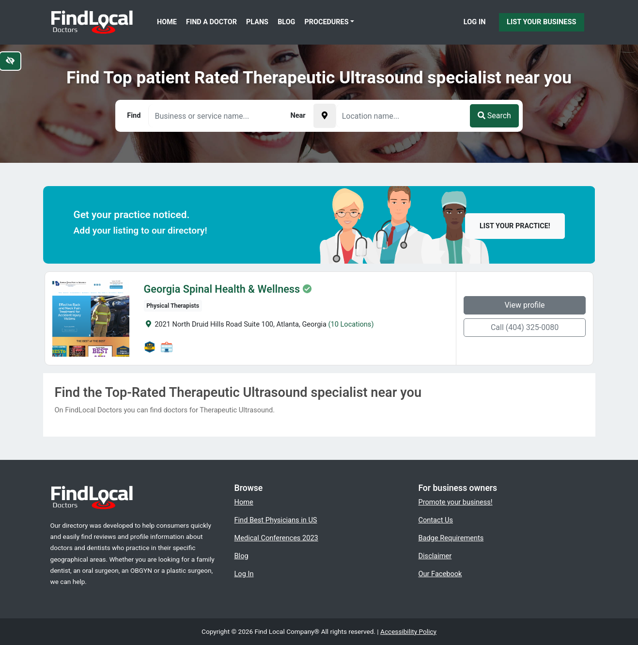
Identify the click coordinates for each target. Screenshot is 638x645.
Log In (475, 21)
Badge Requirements (451, 538)
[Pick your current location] (324, 116)
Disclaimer (435, 555)
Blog (286, 22)
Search (494, 115)
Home (167, 22)
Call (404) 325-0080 (526, 327)
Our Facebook (440, 573)
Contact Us (436, 520)
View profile (526, 305)
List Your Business (541, 21)
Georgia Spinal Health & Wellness (220, 289)
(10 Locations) (350, 324)
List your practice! (515, 226)
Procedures (327, 22)
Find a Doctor (211, 22)
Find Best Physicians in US (275, 520)
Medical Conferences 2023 (276, 538)
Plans (257, 22)
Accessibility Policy (408, 631)
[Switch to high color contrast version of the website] (10, 61)
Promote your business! (456, 502)
